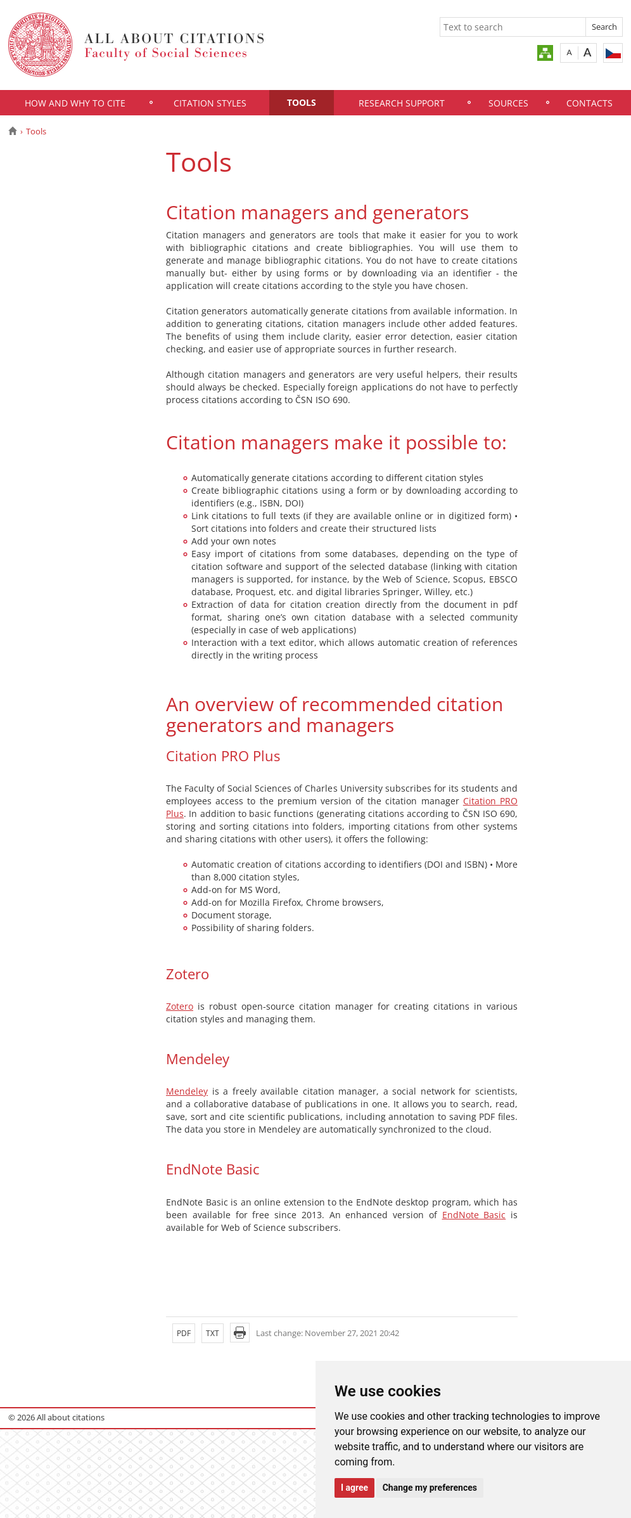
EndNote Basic (474, 1215)
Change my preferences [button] (430, 1488)
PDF (184, 1333)
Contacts (589, 103)
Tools (301, 102)
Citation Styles (210, 103)
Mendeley (187, 1091)
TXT (212, 1333)
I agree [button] (354, 1488)
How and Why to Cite (75, 103)
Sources (508, 103)
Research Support (402, 103)
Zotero (179, 1006)
